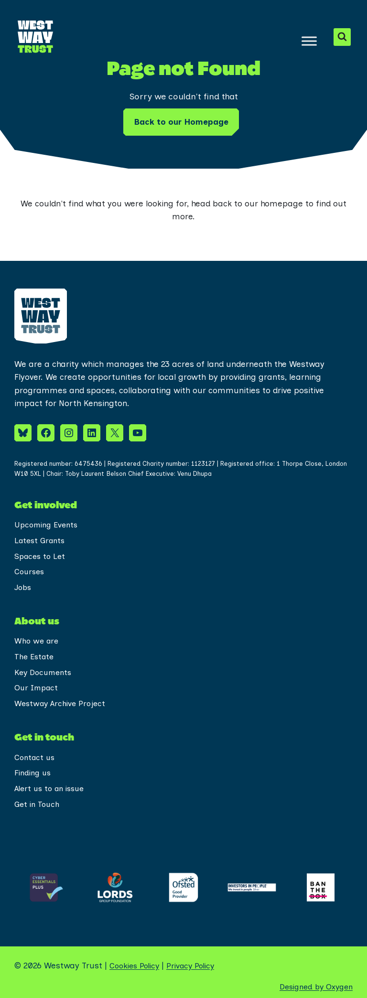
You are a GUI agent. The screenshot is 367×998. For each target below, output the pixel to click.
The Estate (35, 652)
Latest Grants (41, 532)
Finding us (34, 771)
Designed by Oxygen (313, 986)
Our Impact (37, 684)
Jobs (23, 581)
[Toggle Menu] (308, 40)
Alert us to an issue (52, 788)
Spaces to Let (41, 549)
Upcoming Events (48, 516)
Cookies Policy (136, 965)
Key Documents (45, 668)
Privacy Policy (197, 965)
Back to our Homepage (181, 122)
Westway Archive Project (61, 701)
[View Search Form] (342, 37)
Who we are (37, 636)
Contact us (35, 755)
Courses (30, 565)
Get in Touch (38, 804)
